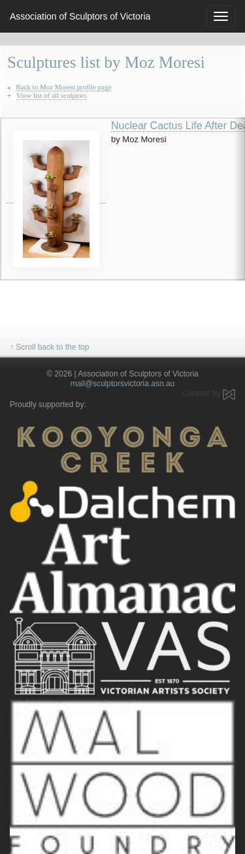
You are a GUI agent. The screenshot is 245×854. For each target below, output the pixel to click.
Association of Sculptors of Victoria (80, 16)
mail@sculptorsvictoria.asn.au (123, 383)
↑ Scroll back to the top (49, 347)
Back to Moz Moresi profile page (63, 87)
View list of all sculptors (51, 95)
